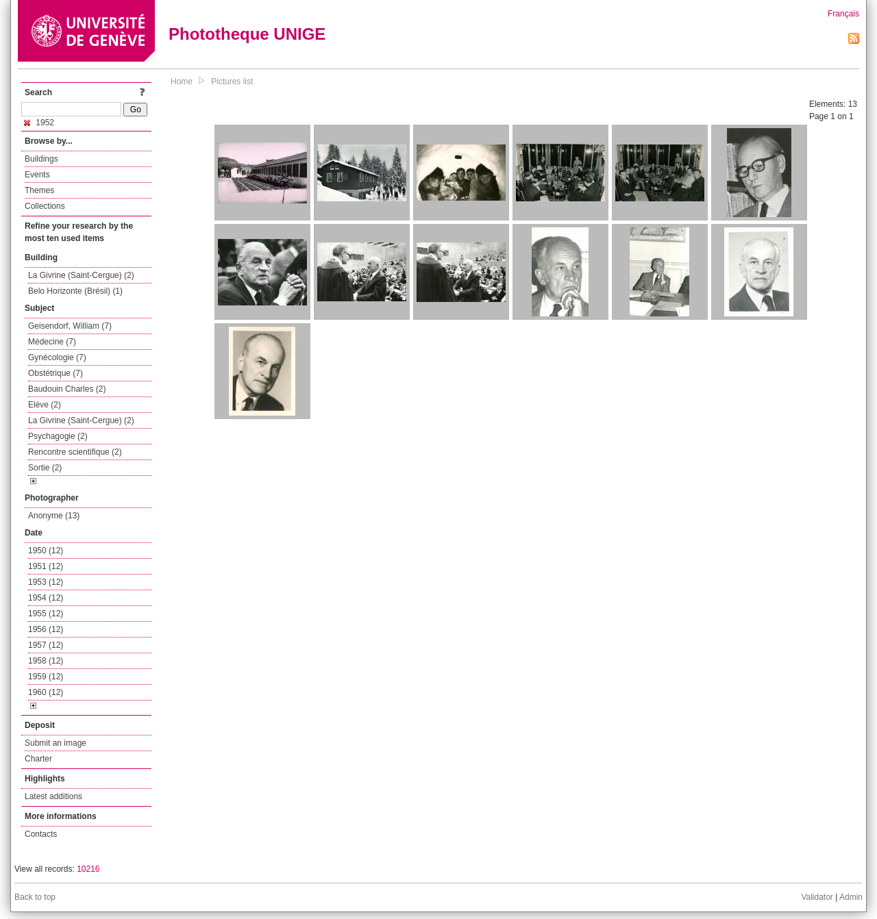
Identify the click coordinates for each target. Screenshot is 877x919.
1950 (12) (45, 550)
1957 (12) (45, 645)
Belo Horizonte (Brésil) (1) (75, 291)
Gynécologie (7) (57, 357)
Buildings (41, 159)
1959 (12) (45, 676)
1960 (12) (45, 692)
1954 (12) (45, 598)
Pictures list (232, 81)
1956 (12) (45, 629)
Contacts (41, 834)
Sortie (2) (45, 468)
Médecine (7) (52, 342)
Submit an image (55, 743)
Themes (39, 190)
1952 (39, 122)
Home (182, 81)
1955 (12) (45, 613)
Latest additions (53, 796)
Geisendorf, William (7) (70, 326)
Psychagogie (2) (58, 436)
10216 (88, 869)
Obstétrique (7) (55, 373)
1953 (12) (45, 582)
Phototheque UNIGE (247, 34)
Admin (851, 897)
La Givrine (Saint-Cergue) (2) (81, 275)
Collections (45, 206)
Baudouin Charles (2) (67, 389)
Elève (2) (44, 405)
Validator (816, 897)
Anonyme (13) (53, 515)
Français (843, 13)
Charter (38, 759)
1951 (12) (45, 566)
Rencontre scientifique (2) (75, 452)
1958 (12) (45, 661)
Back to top (34, 897)
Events (37, 174)
